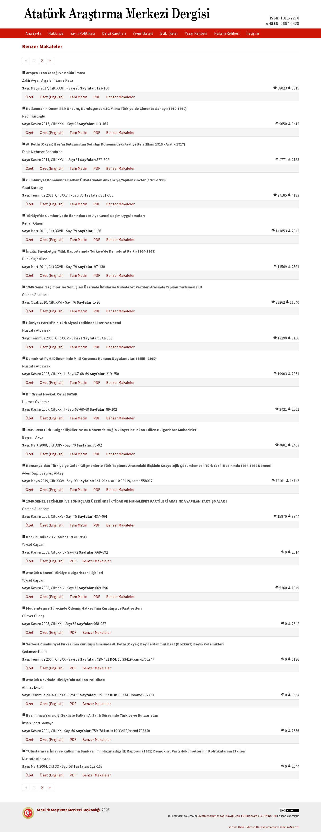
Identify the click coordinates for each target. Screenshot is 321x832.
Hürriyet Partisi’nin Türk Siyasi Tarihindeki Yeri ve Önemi (71, 322)
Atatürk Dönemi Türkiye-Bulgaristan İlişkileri (62, 572)
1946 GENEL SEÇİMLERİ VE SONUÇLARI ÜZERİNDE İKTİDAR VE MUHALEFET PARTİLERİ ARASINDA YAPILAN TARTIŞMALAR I (124, 501)
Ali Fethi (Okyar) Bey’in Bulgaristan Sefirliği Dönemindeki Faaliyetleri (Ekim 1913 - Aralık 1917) (103, 144)
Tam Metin (78, 96)
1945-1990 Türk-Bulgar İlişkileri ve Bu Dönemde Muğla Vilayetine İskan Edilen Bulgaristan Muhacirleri (109, 429)
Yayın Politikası (83, 33)
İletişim (252, 33)
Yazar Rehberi (196, 33)
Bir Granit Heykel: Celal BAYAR (49, 394)
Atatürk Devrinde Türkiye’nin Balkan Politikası (63, 679)
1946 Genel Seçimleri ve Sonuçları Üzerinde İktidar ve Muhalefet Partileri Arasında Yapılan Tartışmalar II (112, 287)
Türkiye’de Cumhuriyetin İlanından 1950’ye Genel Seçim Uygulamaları (83, 215)
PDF (96, 96)
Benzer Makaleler (120, 96)
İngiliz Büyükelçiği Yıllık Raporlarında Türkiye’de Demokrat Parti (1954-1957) (89, 251)
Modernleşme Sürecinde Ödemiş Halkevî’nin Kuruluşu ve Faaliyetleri (82, 608)
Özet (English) (51, 96)
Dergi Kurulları (114, 33)
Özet (30, 96)
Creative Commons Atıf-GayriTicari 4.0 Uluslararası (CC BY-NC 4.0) (237, 816)
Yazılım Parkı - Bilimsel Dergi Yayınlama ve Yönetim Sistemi (264, 827)
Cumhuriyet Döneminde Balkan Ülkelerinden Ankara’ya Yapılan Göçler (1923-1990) (94, 180)
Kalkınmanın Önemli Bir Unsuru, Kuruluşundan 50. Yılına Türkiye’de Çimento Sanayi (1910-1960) (104, 108)
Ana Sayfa (33, 33)
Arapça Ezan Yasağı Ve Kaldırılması (53, 72)
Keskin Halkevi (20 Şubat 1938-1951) (54, 536)
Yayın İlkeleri (143, 33)
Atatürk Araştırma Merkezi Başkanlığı (68, 809)
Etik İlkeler (169, 33)
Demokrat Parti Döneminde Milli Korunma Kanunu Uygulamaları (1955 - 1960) (89, 358)
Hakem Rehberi (226, 33)
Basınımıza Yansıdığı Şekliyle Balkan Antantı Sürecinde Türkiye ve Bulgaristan (90, 715)
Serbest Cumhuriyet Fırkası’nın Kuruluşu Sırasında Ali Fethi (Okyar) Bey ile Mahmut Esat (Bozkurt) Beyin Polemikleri (123, 644)
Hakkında (55, 33)
